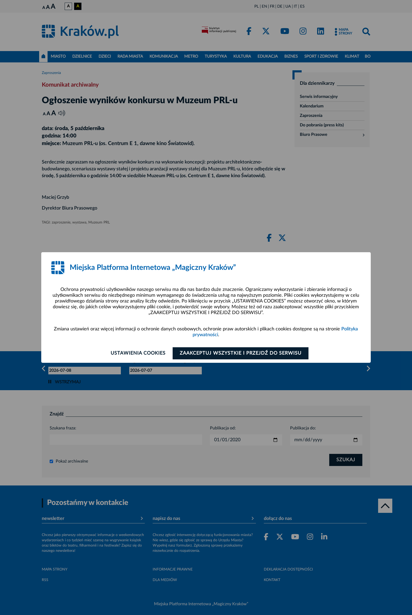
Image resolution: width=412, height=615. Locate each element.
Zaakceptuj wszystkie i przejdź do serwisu (240, 353)
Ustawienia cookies (138, 353)
